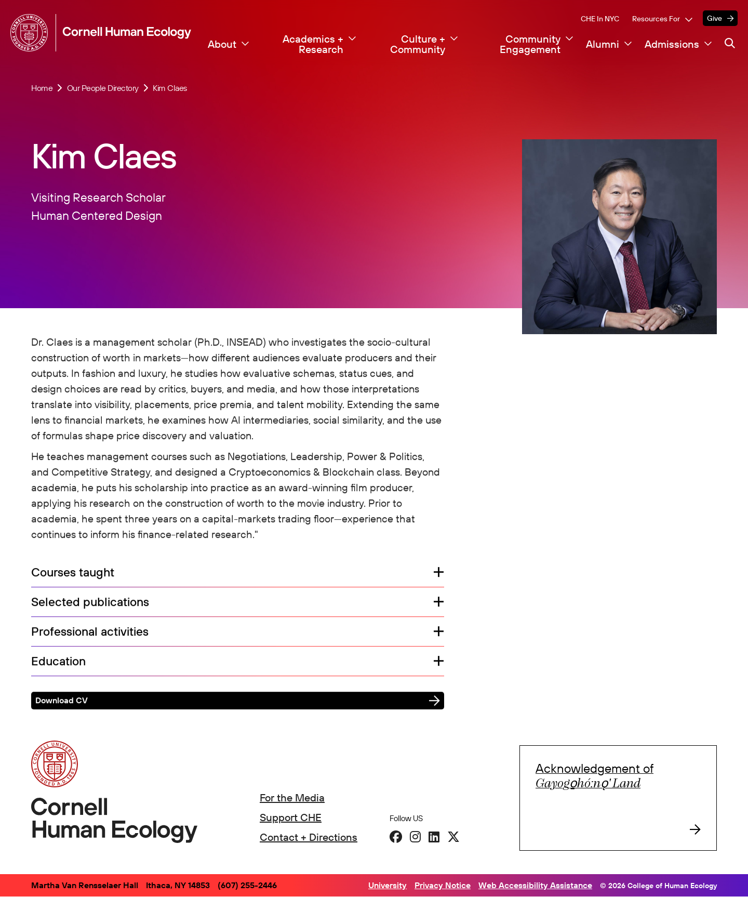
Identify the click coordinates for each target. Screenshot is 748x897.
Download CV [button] (61, 701)
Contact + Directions (308, 836)
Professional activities (90, 633)
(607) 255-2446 (247, 885)
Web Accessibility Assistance (535, 885)
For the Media (292, 797)
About (222, 44)
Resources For (656, 18)
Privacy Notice (443, 885)
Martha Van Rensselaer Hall (84, 885)
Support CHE (291, 817)
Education (62, 662)
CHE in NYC (600, 18)
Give (714, 18)
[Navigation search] (730, 43)
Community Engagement (530, 44)
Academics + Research (313, 44)
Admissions (672, 44)
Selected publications (90, 604)
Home (41, 88)
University (387, 885)
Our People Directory (103, 88)
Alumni (602, 44)
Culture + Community (417, 44)
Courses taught (72, 574)
